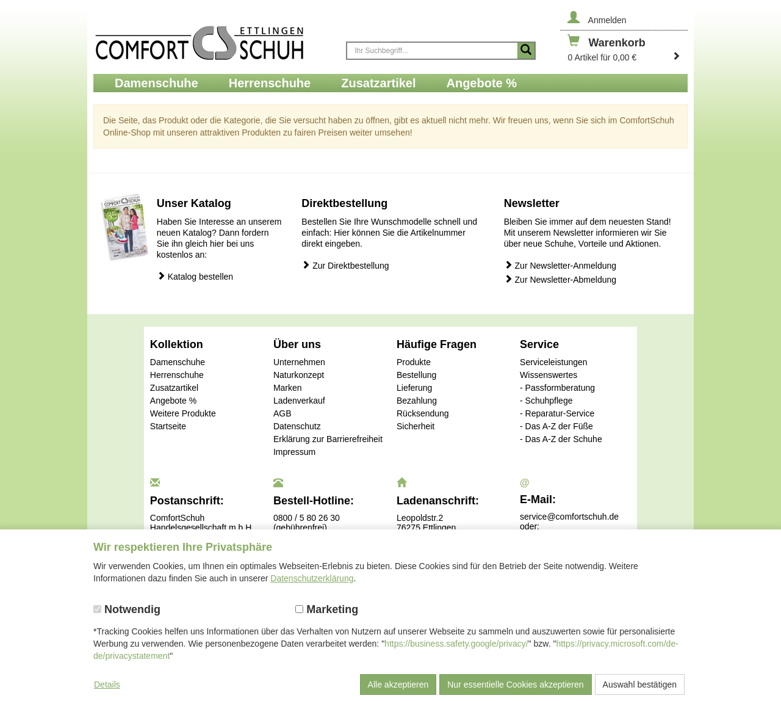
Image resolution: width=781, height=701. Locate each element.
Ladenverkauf (299, 400)
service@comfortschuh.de (569, 516)
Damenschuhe (177, 362)
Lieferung (414, 388)
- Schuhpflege (546, 400)
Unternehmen (299, 362)
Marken (287, 388)
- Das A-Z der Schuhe (561, 439)
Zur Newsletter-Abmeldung (560, 279)
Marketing (326, 609)
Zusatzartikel (174, 388)
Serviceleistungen (554, 362)
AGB (282, 413)
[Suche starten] (525, 51)
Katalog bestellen (195, 276)
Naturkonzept (298, 375)
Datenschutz (297, 426)
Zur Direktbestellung (345, 265)
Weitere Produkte (183, 413)
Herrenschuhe (177, 375)
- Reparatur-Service (557, 413)
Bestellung (416, 375)
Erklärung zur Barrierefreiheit (328, 439)
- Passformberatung (557, 388)
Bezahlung (417, 400)
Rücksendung (423, 413)
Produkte (414, 362)
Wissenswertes (548, 375)
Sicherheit (415, 426)
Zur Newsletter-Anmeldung (560, 265)
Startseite (168, 426)
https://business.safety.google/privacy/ (456, 643)
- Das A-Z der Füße (556, 426)
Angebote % (173, 400)
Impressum (294, 452)
